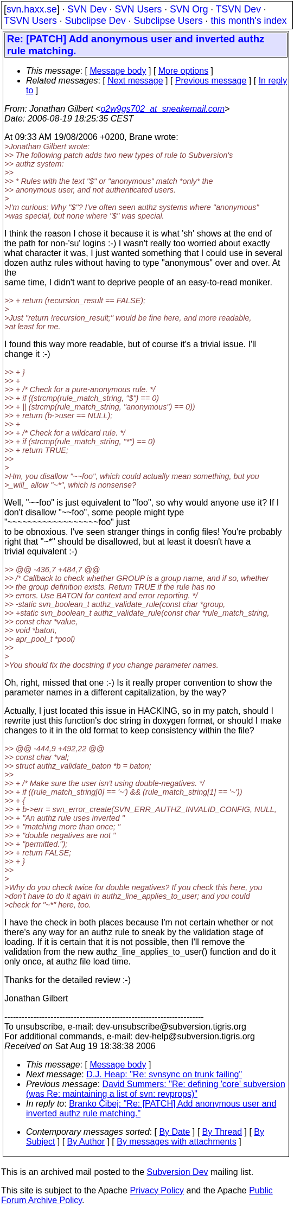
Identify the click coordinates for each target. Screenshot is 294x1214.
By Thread (222, 1131)
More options (183, 70)
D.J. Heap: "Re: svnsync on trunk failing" (164, 1074)
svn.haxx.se (32, 9)
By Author (86, 1141)
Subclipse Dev (95, 20)
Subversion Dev (177, 1172)
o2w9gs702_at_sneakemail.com (162, 108)
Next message (135, 80)
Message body (118, 70)
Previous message (211, 80)
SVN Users (138, 9)
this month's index (248, 20)
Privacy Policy (157, 1190)
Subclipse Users (168, 20)
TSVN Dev (238, 9)
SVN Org (189, 9)
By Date (174, 1131)
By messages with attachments (177, 1141)
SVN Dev (86, 9)
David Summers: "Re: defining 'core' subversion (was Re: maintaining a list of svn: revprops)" (155, 1088)
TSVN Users (30, 20)
